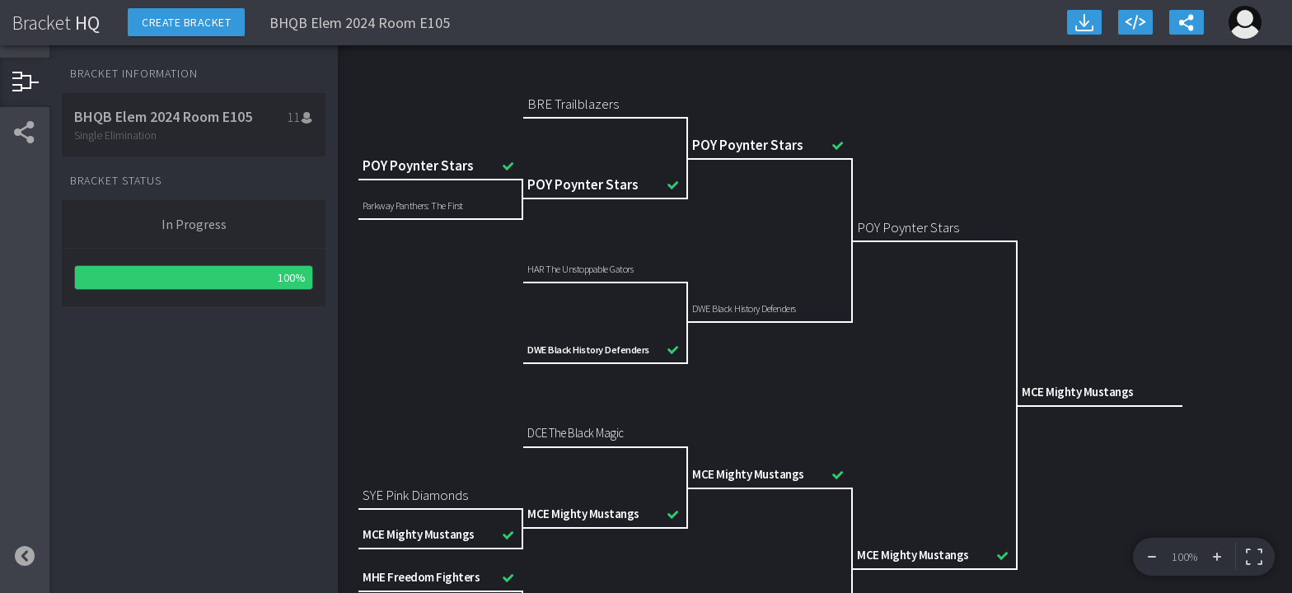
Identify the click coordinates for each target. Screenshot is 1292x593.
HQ (56, 22)
